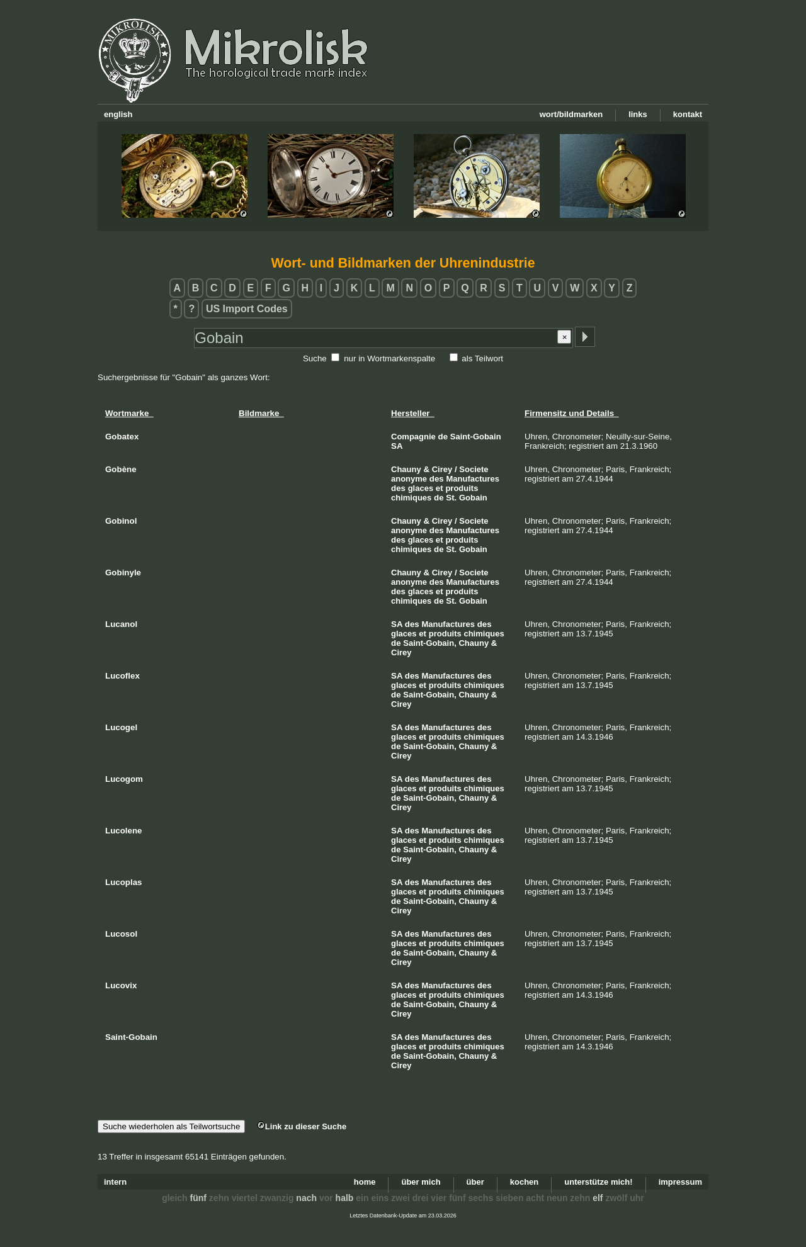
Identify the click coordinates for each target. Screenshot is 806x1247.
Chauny (406, 469)
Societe (473, 469)
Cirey (442, 469)
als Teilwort (482, 358)
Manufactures (472, 478)
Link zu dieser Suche (301, 1126)
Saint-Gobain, (430, 643)
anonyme (409, 478)
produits (461, 488)
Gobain (473, 497)
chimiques (411, 497)
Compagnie (413, 436)
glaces (420, 488)
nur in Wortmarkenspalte (389, 358)
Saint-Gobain (475, 436)
